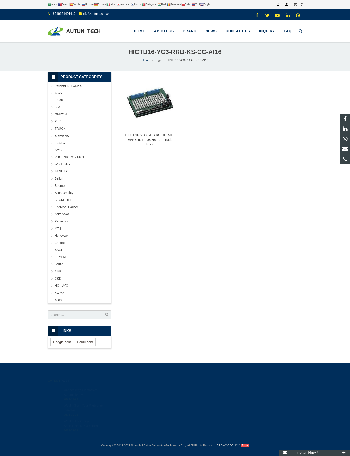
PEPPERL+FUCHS (68, 85)
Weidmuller (62, 164)
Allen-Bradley (64, 193)
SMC (58, 150)
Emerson (61, 243)
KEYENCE (62, 257)
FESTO (60, 143)
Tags (158, 60)
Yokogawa (62, 214)
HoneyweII (62, 235)
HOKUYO (61, 285)
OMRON (61, 114)
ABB (58, 271)
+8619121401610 (63, 13)
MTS (58, 228)
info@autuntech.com (97, 13)
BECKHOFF (63, 200)
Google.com (62, 342)
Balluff (59, 178)
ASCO (59, 250)
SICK (58, 93)
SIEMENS (62, 135)
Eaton (59, 100)
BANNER (61, 171)
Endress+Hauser (66, 207)
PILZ (58, 121)
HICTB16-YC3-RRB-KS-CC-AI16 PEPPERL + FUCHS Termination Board (149, 139)
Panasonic (62, 221)
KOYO (59, 292)
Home (146, 60)
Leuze (59, 264)
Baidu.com (85, 342)
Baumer (60, 185)
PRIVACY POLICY (228, 445)
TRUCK (60, 128)
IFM (57, 107)
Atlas (58, 300)
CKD (58, 278)
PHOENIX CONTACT (70, 157)
